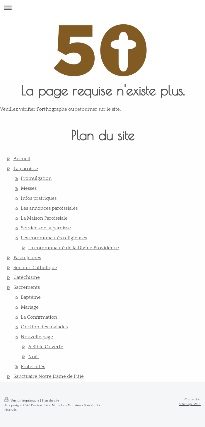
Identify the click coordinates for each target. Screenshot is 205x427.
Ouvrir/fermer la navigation (102, 7)
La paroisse (25, 168)
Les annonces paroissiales (49, 208)
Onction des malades (44, 326)
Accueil (21, 158)
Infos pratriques (39, 198)
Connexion (192, 399)
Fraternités (33, 366)
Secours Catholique (35, 267)
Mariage (30, 307)
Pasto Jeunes (27, 257)
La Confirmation (39, 317)
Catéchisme (26, 277)
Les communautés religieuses (54, 237)
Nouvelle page (37, 336)
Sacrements (26, 287)
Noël (33, 356)
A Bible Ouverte (45, 346)
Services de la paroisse (46, 227)
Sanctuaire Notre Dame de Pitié (48, 376)
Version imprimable (22, 400)
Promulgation (36, 178)
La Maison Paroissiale (44, 218)
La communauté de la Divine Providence (73, 247)
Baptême (31, 297)
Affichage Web (190, 404)
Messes (29, 188)
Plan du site (50, 400)
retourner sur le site (97, 109)
